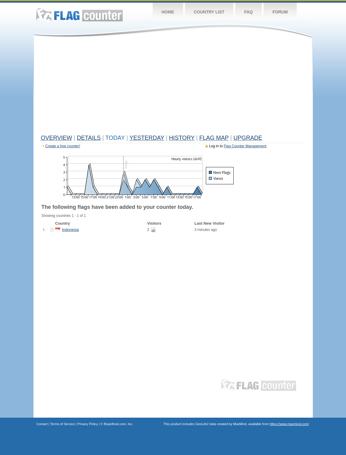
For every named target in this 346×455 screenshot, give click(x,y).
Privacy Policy (87, 424)
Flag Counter (79, 15)
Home (168, 12)
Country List (209, 12)
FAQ (248, 12)
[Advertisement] (173, 87)
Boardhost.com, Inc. (118, 424)
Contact (42, 424)
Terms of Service (62, 424)
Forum (280, 12)
